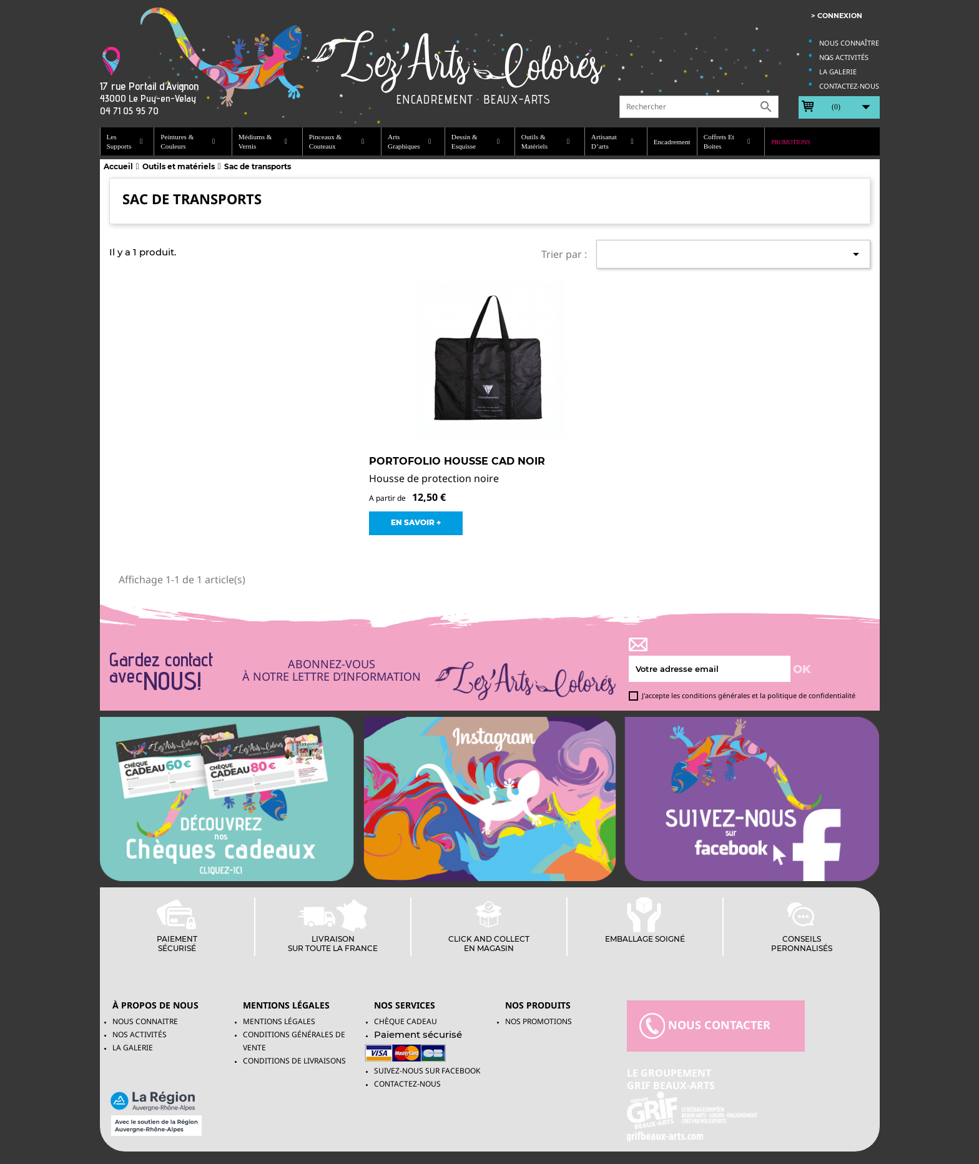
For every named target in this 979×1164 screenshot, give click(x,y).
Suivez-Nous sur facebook (427, 1070)
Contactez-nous (849, 86)
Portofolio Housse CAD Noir (457, 461)
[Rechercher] (699, 107)
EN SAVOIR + (416, 522)
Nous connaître (849, 42)
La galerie (838, 71)
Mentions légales (279, 1021)
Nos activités (843, 57)
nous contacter (704, 1026)
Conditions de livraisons (294, 1060)
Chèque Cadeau (405, 1021)
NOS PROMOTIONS (538, 1021)
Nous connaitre (145, 1021)
